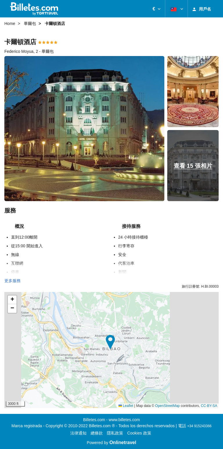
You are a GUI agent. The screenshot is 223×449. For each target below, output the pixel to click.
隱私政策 (115, 433)
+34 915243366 (199, 426)
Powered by (111, 442)
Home (9, 23)
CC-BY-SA (209, 406)
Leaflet (125, 406)
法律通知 (78, 433)
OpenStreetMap (167, 406)
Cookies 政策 (139, 433)
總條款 (97, 433)
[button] (156, 8)
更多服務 (12, 280)
